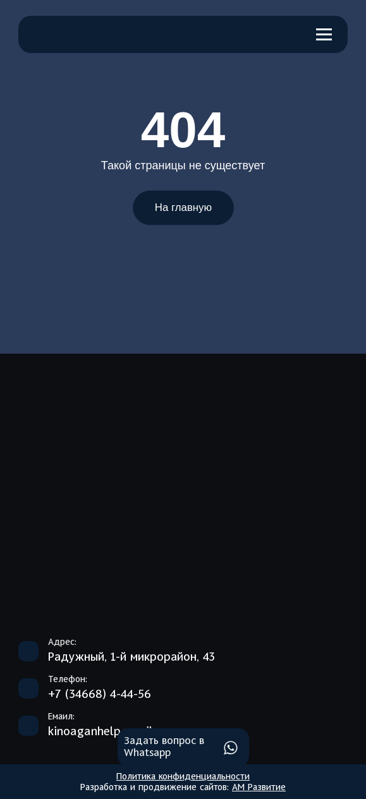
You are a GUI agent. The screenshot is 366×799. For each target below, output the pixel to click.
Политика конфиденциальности (183, 777)
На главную (182, 207)
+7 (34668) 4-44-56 (99, 695)
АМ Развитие (259, 788)
